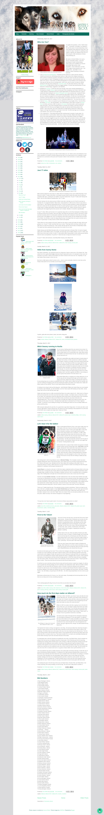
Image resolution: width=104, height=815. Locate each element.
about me (43, 163)
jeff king (46, 589)
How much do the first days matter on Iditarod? (56, 593)
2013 (19, 226)
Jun (20, 189)
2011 (19, 230)
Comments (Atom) (48, 801)
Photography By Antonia (68, 34)
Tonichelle (24, 34)
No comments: (59, 161)
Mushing (31, 34)
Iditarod (53, 90)
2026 (19, 157)
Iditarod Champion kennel (61, 93)
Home (63, 798)
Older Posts (84, 798)
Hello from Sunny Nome (46, 250)
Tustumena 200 (62, 83)
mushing (48, 88)
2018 (19, 174)
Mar (20, 193)
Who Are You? (43, 42)
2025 (19, 159)
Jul (20, 186)
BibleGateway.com (26, 137)
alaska (42, 339)
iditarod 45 (61, 242)
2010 (19, 232)
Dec (20, 178)
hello (47, 163)
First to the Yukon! (44, 515)
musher (60, 793)
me (56, 163)
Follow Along (24, 74)
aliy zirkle (43, 506)
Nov (20, 180)
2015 (19, 222)
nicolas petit (75, 242)
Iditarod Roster (50, 34)
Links (58, 34)
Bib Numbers (42, 678)
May (20, 191)
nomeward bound (69, 339)
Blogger (73, 810)
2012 (19, 228)
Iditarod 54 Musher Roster (26, 263)
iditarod (50, 242)
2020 (19, 170)
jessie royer (68, 415)
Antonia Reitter (46, 810)
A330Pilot (62, 810)
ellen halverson (57, 587)
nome (63, 339)
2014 (19, 224)
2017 (19, 176)
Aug (20, 184)
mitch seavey (68, 242)
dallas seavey (44, 242)
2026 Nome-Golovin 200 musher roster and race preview (27, 270)
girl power (57, 506)
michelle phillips (75, 415)
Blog (17, 34)
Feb (20, 215)
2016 (19, 220)
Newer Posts (41, 798)
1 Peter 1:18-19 (23, 135)
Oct (20, 182)
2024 (19, 161)
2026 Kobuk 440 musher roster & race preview (27, 243)
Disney (46, 101)
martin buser (52, 589)
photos (75, 339)
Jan (20, 217)
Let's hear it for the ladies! (47, 424)
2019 (19, 172)
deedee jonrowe (50, 506)
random (59, 163)
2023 (19, 163)
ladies (45, 507)
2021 (19, 168)
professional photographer (49, 74)
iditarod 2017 (55, 242)
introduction (52, 163)
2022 (19, 166)
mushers (64, 793)
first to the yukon (65, 587)
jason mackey (40, 589)
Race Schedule (40, 34)
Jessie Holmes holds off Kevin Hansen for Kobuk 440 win (27, 257)
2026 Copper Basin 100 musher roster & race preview (27, 250)
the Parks (48, 102)
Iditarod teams (43, 85)
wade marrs (40, 416)
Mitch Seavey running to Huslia (49, 346)
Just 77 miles (42, 170)
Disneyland (64, 104)
